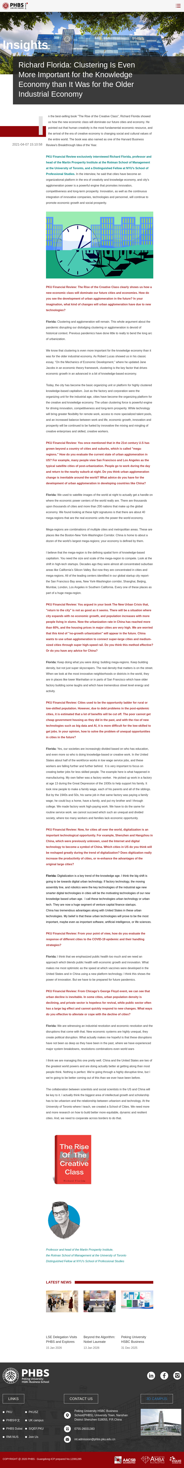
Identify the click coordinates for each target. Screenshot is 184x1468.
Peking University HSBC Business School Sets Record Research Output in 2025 (135, 1339)
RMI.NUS (12, 1436)
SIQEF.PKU (36, 1428)
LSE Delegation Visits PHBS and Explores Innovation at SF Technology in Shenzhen (61, 1339)
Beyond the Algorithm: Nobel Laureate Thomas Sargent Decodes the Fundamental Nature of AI (99, 1339)
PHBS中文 (13, 1420)
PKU (9, 1412)
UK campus (36, 1420)
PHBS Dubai (14, 1428)
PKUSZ (33, 1412)
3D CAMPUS (156, 1399)
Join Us (33, 1436)
